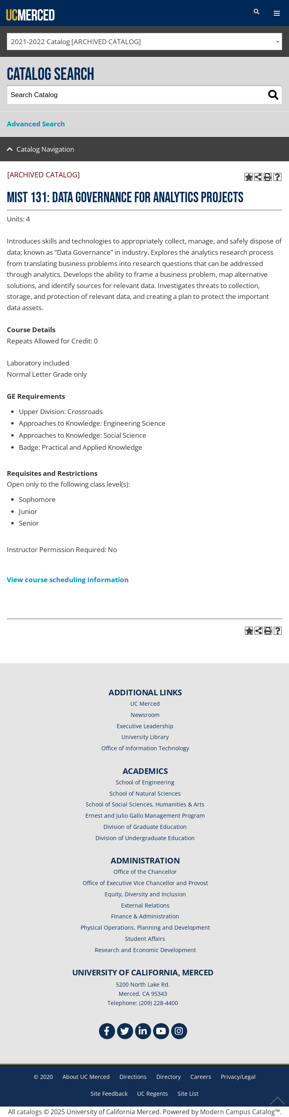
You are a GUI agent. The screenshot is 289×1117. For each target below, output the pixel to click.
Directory (168, 1076)
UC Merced (145, 703)
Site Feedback (109, 1093)
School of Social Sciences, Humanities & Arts (145, 804)
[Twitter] (125, 1032)
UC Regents (152, 1093)
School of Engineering (145, 782)
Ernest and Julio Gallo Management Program (145, 815)
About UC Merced (86, 1076)
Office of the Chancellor (145, 871)
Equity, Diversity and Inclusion (145, 894)
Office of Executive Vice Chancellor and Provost (145, 883)
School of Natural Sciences (145, 793)
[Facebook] (107, 1032)
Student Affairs (145, 938)
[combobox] (144, 41)
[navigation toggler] (277, 13)
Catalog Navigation (45, 149)
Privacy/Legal (238, 1076)
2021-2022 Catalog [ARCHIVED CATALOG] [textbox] (76, 41)
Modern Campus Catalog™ (240, 1111)
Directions (133, 1076)
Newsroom (145, 715)
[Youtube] (161, 1032)
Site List (188, 1093)
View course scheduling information (68, 579)
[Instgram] (179, 1032)
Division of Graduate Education (145, 827)
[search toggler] (257, 12)
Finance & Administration (145, 916)
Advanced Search (36, 123)
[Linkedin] (143, 1032)
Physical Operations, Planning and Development (145, 927)
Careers (200, 1076)
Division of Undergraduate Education (145, 838)
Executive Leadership (145, 726)
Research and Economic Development (145, 950)
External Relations (145, 905)
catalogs (29, 1111)
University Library (145, 737)
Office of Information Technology (145, 748)
